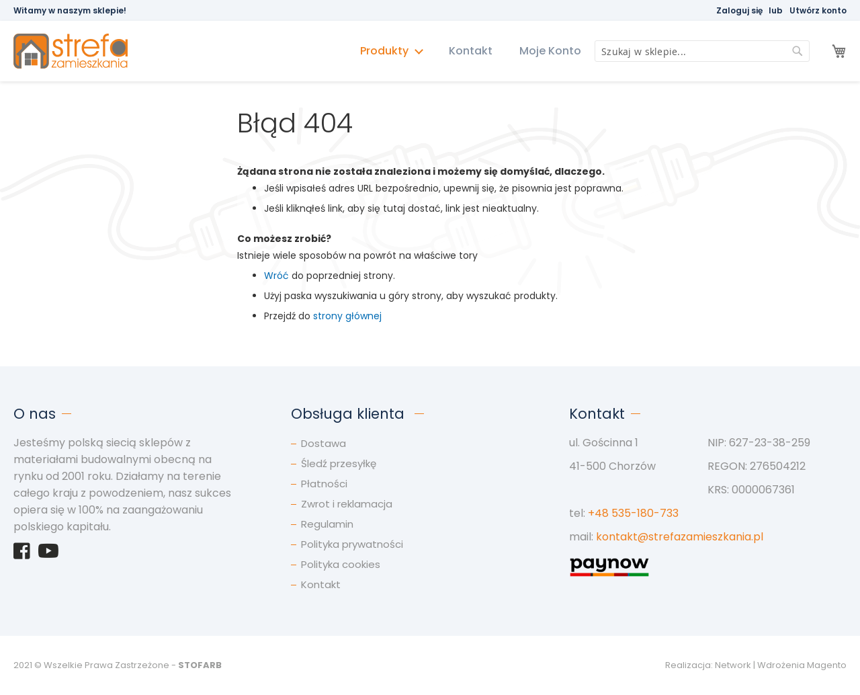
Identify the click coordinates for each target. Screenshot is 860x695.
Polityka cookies (340, 564)
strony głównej (347, 316)
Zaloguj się (739, 10)
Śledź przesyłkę (338, 463)
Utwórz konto (818, 10)
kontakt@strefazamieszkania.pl (679, 536)
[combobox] (702, 51)
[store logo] (76, 51)
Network (733, 665)
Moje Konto (550, 50)
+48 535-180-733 (633, 513)
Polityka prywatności (352, 544)
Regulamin (327, 524)
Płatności (324, 484)
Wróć (276, 275)
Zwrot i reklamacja (346, 504)
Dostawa (323, 443)
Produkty (385, 50)
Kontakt (470, 50)
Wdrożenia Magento (802, 665)
